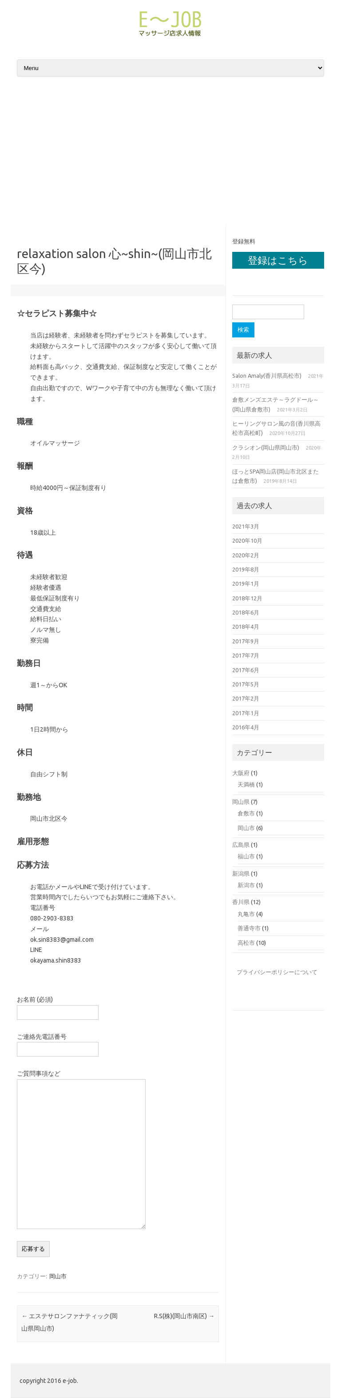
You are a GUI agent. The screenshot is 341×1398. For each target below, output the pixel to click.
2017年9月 (245, 641)
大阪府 (241, 773)
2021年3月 (245, 526)
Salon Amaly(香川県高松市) (266, 375)
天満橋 (246, 784)
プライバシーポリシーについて (277, 972)
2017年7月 (245, 655)
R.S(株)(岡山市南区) (184, 1316)
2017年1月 (245, 713)
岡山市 (58, 1276)
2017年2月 (245, 698)
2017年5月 (245, 684)
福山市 (246, 856)
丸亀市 (246, 914)
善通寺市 (249, 928)
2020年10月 (247, 540)
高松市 (246, 943)
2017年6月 (245, 670)
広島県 (241, 845)
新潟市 (246, 885)
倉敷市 (246, 813)
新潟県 (241, 873)
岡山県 (241, 802)
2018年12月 (247, 598)
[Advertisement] (170, 151)
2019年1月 (245, 583)
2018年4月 (245, 626)
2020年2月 (245, 555)
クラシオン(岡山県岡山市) (265, 447)
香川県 (241, 902)
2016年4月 (245, 727)
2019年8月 (245, 569)
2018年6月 (245, 612)
